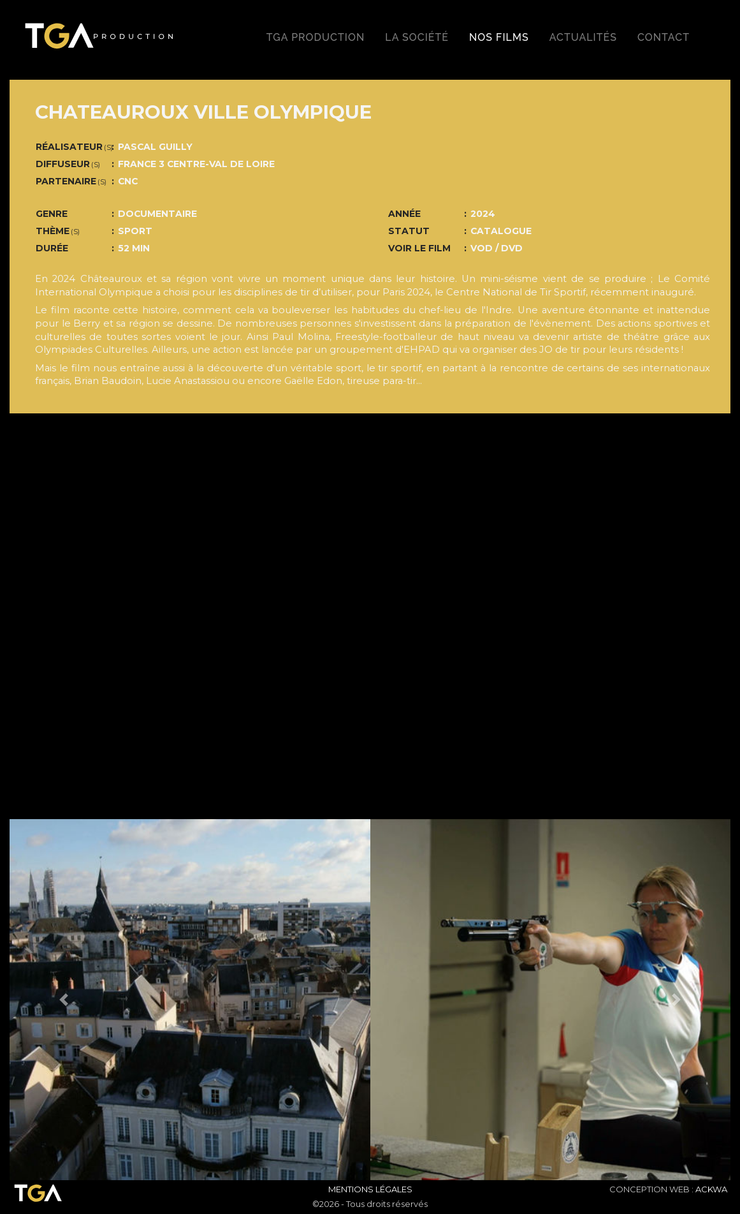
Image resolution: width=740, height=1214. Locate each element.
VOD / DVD (496, 248)
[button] (64, 999)
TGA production (315, 37)
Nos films (499, 37)
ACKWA (711, 1189)
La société (417, 37)
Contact (663, 37)
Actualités (583, 37)
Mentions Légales (370, 1189)
